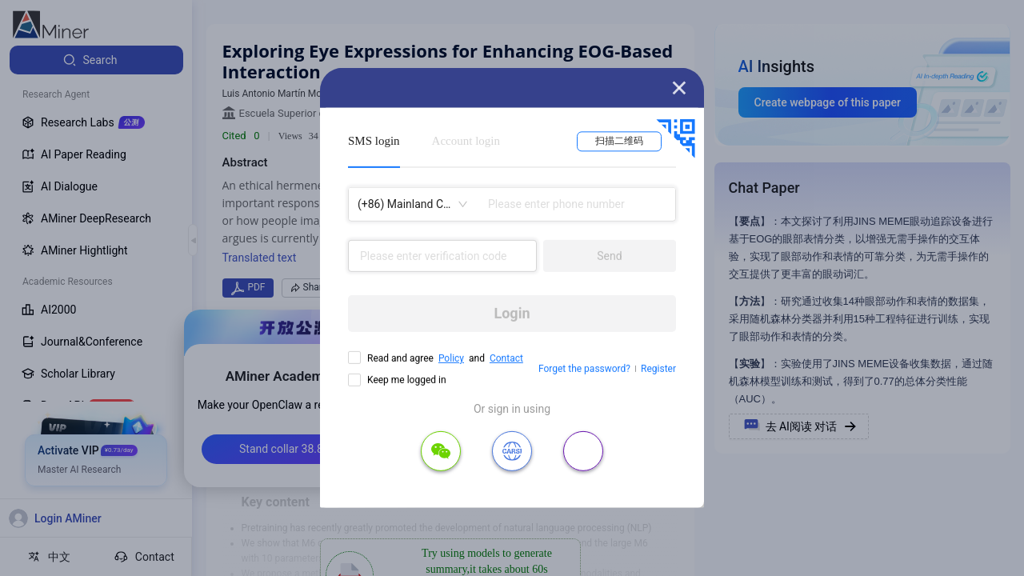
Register (658, 368)
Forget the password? (584, 368)
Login (512, 313)
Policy (451, 358)
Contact (506, 358)
